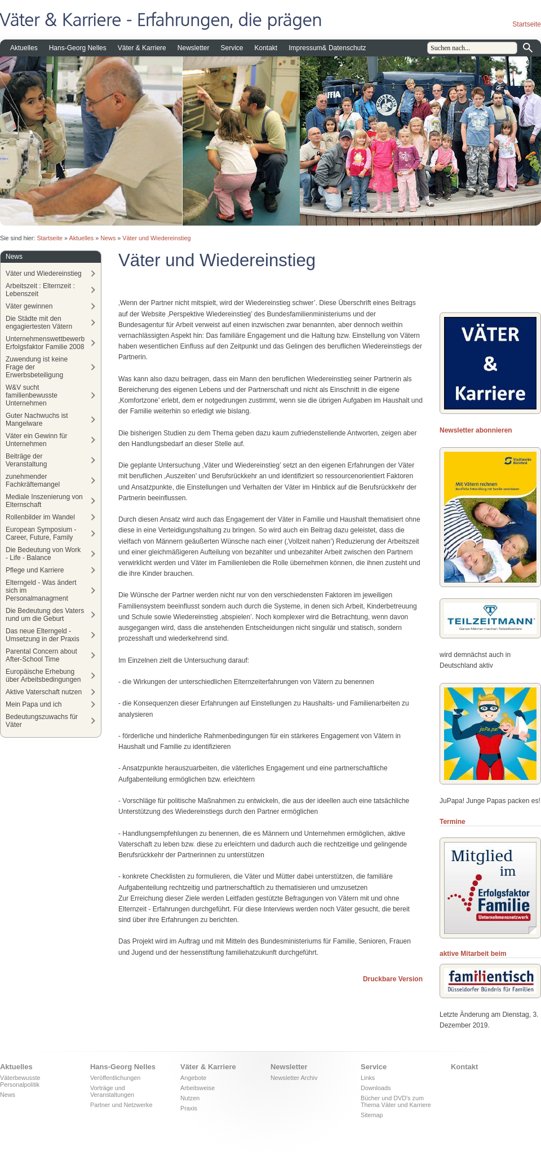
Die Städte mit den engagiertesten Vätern (39, 322)
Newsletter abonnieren (476, 430)
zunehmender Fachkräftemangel (33, 480)
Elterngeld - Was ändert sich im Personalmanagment (41, 590)
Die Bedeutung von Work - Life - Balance (43, 554)
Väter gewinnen (29, 306)
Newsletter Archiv (293, 1077)
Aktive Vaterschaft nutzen (44, 692)
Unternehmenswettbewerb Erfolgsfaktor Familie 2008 (45, 343)
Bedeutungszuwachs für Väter (42, 721)
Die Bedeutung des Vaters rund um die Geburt (45, 615)
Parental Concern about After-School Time (41, 655)
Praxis (188, 1108)
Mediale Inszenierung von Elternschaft (44, 501)
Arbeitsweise (197, 1087)
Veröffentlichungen (115, 1077)
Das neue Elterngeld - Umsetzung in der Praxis (42, 635)
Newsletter (194, 48)
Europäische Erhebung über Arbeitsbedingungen (43, 676)
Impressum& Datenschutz (327, 48)
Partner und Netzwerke (121, 1104)
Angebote (193, 1077)
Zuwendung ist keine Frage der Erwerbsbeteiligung (37, 367)
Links (368, 1077)
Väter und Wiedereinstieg (156, 238)
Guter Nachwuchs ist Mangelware (37, 419)
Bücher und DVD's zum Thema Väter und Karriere (396, 1101)
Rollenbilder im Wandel (40, 517)
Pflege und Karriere (35, 570)
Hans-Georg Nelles (78, 48)
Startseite (526, 24)
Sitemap (372, 1115)
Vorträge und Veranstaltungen (112, 1091)
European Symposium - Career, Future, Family (41, 533)
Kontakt (266, 48)
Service (231, 48)
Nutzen (189, 1098)
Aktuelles (24, 48)
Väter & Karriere (142, 48)
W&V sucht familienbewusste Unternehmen (31, 395)
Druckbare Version (393, 979)
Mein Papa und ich (33, 704)
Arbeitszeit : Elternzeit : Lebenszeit (40, 290)
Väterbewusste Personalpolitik (20, 1081)
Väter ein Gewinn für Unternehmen (36, 440)
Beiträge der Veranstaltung (26, 460)
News (108, 238)
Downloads (376, 1087)
